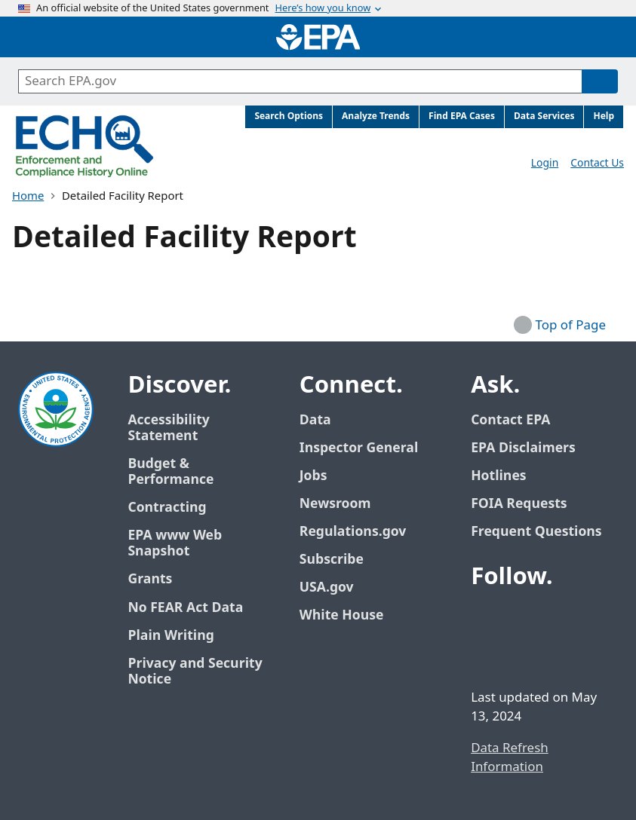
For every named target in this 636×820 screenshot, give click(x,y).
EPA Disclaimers (523, 448)
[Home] (318, 37)
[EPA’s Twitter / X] (522, 619)
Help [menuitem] (603, 116)
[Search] (600, 81)
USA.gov (335, 587)
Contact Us (597, 163)
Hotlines (498, 476)
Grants (150, 579)
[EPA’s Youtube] (558, 619)
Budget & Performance (171, 472)
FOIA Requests (519, 504)
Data (315, 420)
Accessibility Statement (168, 428)
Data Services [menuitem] (544, 116)
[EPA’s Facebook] (486, 619)
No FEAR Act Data (185, 608)
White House (350, 615)
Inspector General (359, 448)
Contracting (167, 508)
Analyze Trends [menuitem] (376, 116)
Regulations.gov (361, 532)
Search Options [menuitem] (288, 116)
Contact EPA (510, 420)
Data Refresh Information (509, 758)
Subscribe (332, 560)
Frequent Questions (536, 532)
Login (544, 163)
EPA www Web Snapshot (175, 543)
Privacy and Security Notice (195, 671)
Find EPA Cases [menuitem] (462, 116)
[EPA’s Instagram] (522, 655)
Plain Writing (171, 636)
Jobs (313, 476)
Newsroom (335, 504)
